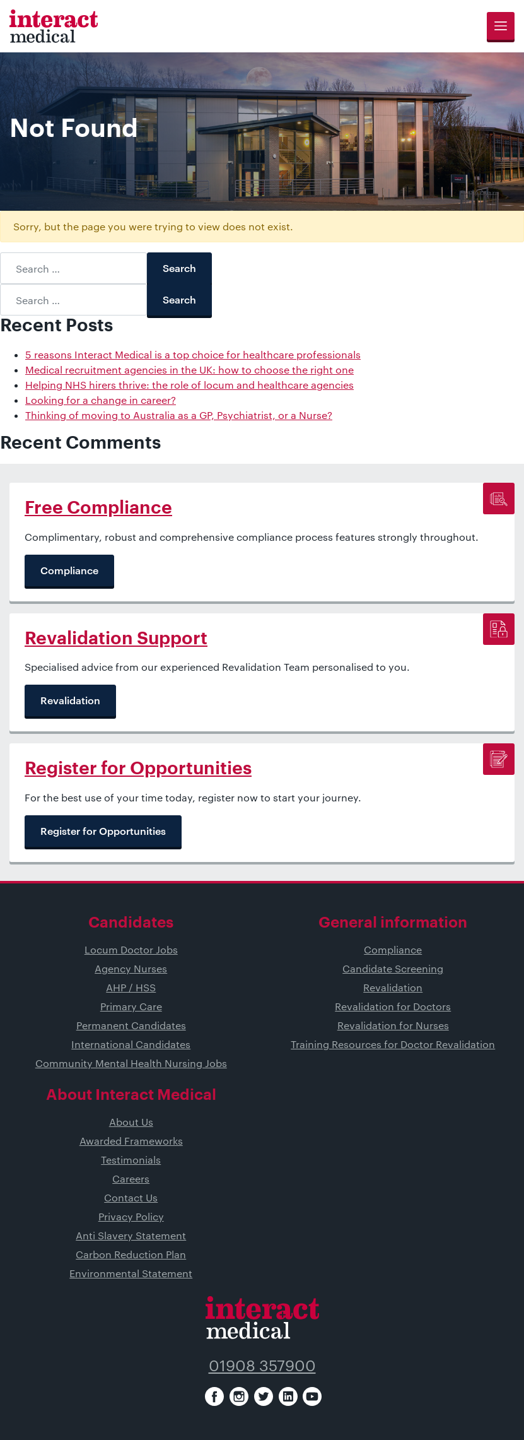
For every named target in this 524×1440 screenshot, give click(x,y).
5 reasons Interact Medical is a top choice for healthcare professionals (193, 354)
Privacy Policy (131, 1216)
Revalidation (392, 987)
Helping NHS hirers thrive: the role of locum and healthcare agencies (189, 385)
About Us (131, 1122)
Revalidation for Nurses (393, 1025)
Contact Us (131, 1197)
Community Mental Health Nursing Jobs (131, 1063)
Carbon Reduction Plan (131, 1254)
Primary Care (131, 1006)
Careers (130, 1178)
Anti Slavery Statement (131, 1235)
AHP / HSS (131, 987)
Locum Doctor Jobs (131, 949)
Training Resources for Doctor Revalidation (393, 1044)
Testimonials (131, 1160)
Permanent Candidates (131, 1025)
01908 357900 (262, 1365)
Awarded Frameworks (131, 1141)
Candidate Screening (392, 968)
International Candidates (130, 1044)
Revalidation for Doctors (393, 1006)
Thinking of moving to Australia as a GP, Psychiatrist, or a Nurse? (178, 415)
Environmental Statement (130, 1273)
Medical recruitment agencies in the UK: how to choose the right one (189, 369)
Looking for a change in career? (100, 400)
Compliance (393, 949)
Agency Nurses (131, 968)
